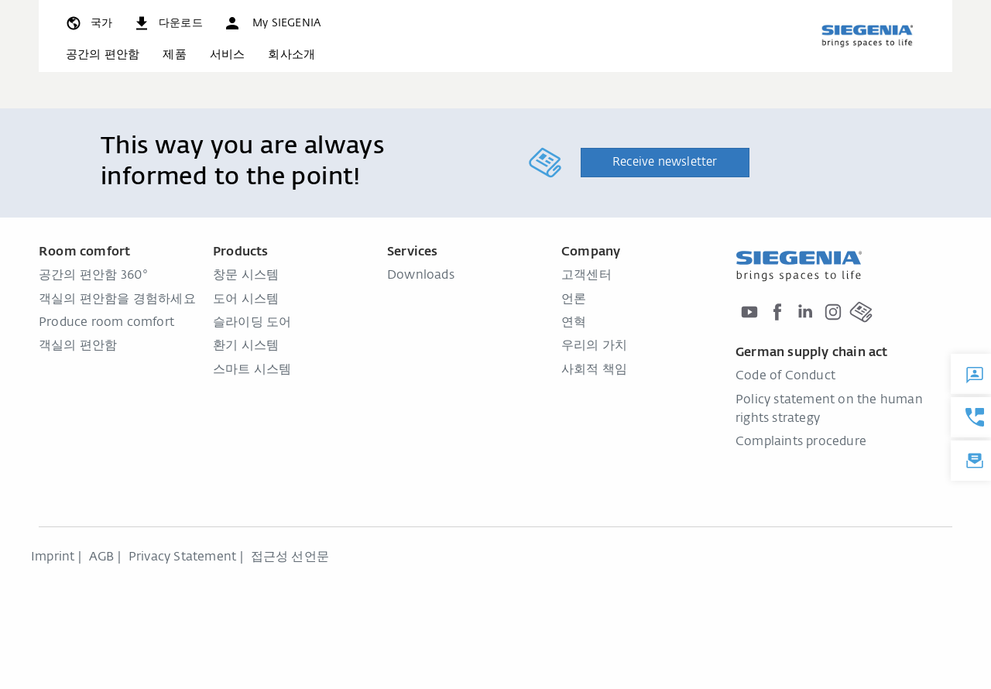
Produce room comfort (106, 323)
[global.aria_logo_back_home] (867, 35)
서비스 (227, 54)
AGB (102, 557)
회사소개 (291, 54)
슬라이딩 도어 (252, 323)
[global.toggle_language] (88, 23)
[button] (272, 23)
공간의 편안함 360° (93, 275)
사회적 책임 (594, 370)
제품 (174, 54)
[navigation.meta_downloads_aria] (167, 23)
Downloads (420, 275)
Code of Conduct (785, 376)
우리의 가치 (594, 346)
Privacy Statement (182, 557)
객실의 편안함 (78, 346)
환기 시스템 (246, 346)
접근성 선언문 (290, 557)
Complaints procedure (801, 442)
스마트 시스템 (252, 370)
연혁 (573, 323)
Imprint (52, 557)
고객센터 (586, 275)
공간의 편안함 (102, 54)
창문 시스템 (246, 275)
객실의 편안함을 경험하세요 (117, 299)
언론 (573, 299)
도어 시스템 (246, 299)
